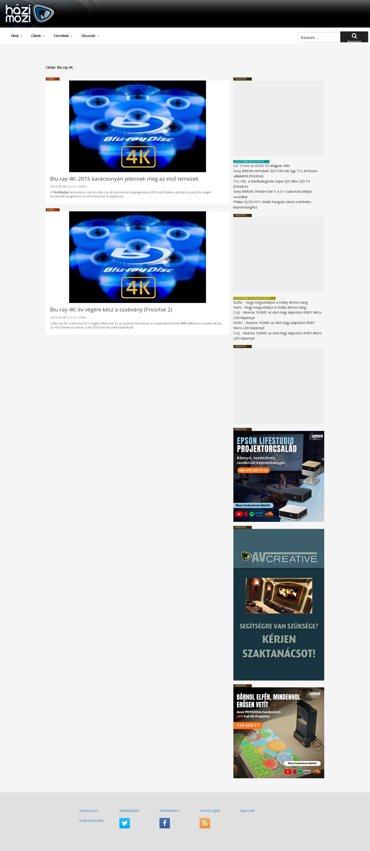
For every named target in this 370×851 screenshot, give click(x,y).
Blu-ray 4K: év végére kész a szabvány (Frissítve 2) (111, 309)
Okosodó (90, 36)
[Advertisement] (278, 118)
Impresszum (88, 810)
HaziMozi (23, 5)
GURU (82, 186)
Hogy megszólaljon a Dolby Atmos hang (276, 302)
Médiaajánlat (129, 810)
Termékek (63, 36)
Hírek (17, 36)
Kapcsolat (247, 810)
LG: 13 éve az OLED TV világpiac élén (261, 165)
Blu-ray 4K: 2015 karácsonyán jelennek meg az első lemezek (124, 178)
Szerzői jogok (210, 810)
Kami (237, 307)
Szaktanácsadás (91, 820)
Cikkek (38, 36)
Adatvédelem (170, 810)
